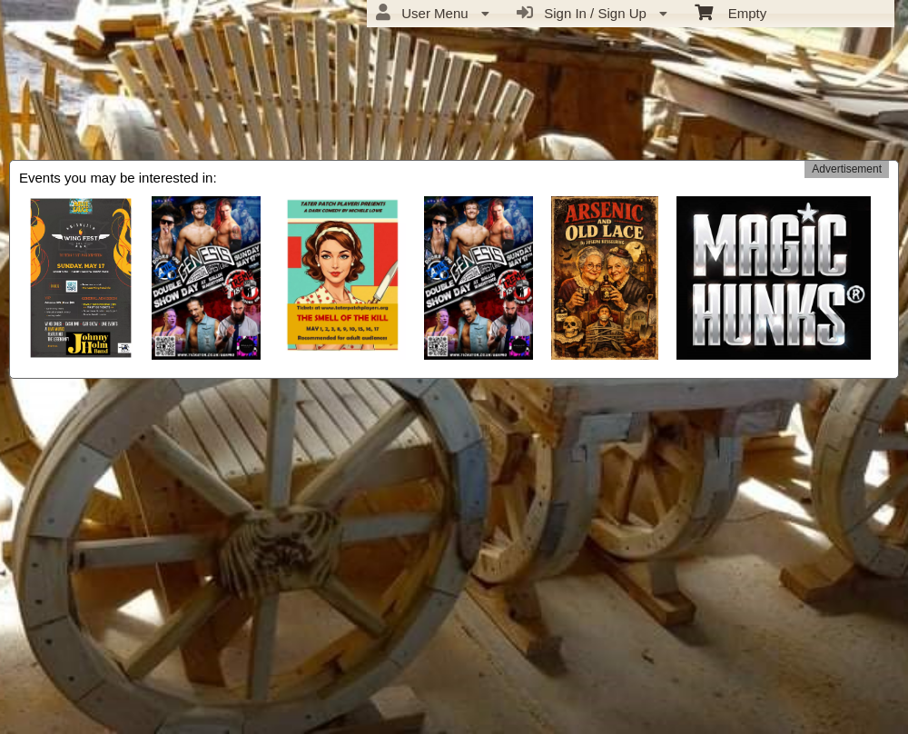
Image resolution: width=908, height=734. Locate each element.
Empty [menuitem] (730, 12)
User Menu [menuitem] (432, 13)
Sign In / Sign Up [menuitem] (592, 13)
